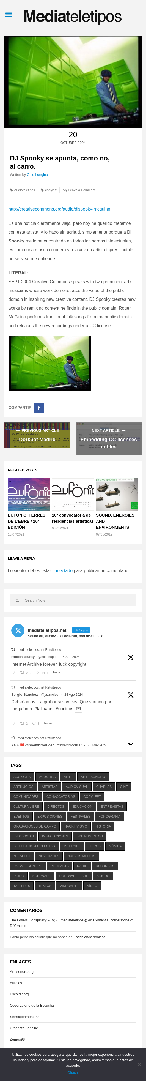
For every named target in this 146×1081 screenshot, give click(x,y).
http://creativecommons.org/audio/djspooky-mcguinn (59, 209)
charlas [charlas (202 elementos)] (104, 787)
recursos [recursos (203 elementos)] (105, 866)
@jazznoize (49, 695)
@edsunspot (47, 657)
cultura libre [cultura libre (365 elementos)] (26, 807)
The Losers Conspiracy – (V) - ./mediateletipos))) (48, 920)
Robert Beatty (23, 657)
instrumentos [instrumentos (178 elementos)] (89, 836)
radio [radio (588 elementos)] (82, 866)
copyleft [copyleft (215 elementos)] (92, 797)
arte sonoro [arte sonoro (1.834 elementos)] (93, 777)
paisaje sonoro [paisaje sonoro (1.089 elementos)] (27, 866)
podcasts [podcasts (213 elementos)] (60, 866)
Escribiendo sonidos (89, 937)
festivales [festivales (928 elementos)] (80, 816)
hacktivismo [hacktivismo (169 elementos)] (75, 826)
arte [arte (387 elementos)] (68, 777)
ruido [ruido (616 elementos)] (18, 876)
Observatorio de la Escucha (32, 1005)
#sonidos (64, 708)
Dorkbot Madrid (37, 439)
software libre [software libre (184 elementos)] (73, 876)
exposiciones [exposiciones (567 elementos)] (49, 816)
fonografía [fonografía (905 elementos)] (109, 816)
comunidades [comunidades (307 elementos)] (25, 797)
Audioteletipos (24, 190)
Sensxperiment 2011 (26, 1017)
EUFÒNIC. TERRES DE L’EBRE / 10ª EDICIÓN (26, 521)
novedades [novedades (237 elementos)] (48, 856)
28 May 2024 (97, 745)
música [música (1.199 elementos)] (115, 846)
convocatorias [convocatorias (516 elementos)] (60, 797)
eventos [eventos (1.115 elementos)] (21, 816)
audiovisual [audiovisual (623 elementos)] (77, 787)
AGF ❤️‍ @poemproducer (32, 745)
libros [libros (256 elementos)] (95, 846)
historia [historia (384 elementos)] (103, 826)
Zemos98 (17, 1039)
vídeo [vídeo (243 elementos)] (92, 886)
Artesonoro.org (22, 972)
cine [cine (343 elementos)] (124, 787)
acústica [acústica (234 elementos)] (47, 777)
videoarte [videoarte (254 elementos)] (69, 886)
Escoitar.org (19, 994)
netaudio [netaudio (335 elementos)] (21, 856)
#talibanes (44, 708)
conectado (62, 570)
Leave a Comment (81, 190)
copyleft (50, 190)
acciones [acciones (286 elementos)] (22, 777)
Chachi (72, 1073)
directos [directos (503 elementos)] (55, 807)
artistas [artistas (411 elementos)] (49, 787)
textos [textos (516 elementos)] (44, 886)
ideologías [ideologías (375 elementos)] (23, 836)
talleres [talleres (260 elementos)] (21, 886)
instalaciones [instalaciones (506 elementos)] (55, 836)
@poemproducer (69, 745)
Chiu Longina (37, 175)
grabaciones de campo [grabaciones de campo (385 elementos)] (34, 826)
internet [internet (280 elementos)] (72, 846)
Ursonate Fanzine (24, 1028)
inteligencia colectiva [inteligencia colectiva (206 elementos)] (34, 846)
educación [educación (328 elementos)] (82, 807)
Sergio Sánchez (24, 694)
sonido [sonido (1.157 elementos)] (103, 876)
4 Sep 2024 (71, 657)
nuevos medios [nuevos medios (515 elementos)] (81, 856)
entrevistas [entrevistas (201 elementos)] (112, 807)
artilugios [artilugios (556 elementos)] (23, 787)
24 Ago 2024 (73, 695)
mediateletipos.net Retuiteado (39, 650)
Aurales (16, 983)
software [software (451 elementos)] (41, 876)
